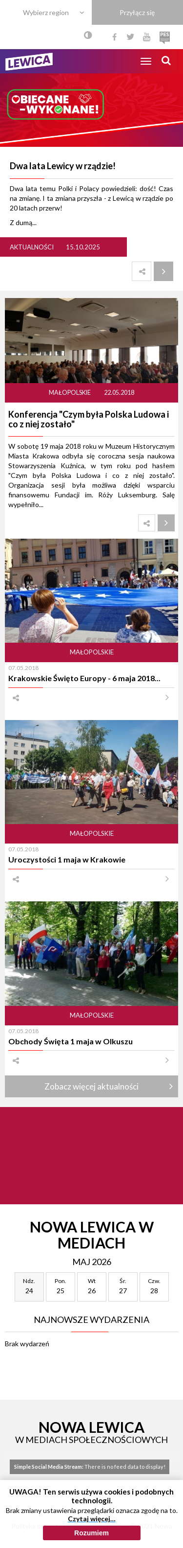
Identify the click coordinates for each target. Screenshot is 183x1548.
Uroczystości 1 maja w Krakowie (66, 859)
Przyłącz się (137, 12)
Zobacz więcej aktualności (91, 1086)
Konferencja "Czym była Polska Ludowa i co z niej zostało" (88, 419)
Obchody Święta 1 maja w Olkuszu (70, 1041)
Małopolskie (70, 392)
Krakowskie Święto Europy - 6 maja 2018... (84, 678)
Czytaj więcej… (92, 1518)
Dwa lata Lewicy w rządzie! (63, 165)
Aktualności (32, 247)
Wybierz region (46, 12)
